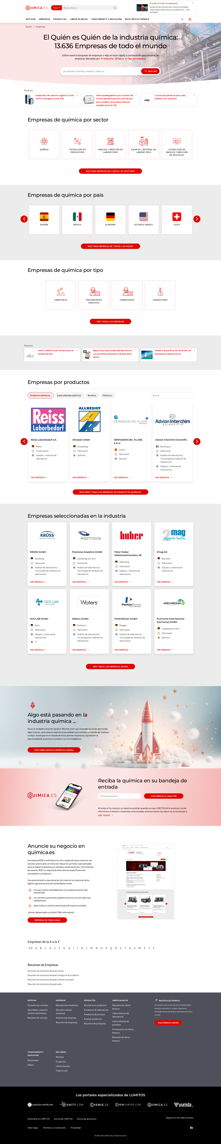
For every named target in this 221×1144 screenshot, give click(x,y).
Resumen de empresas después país (45, 984)
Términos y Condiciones (54, 1127)
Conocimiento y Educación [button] (106, 19)
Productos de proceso (94, 1014)
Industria (108, 58)
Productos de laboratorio (96, 1009)
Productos (61, 1061)
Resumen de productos (95, 1023)
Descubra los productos (95, 1005)
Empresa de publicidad (47, 920)
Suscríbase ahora (168, 1022)
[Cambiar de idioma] (190, 19)
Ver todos (106, 815)
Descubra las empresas (67, 1005)
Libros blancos (63, 1066)
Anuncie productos (93, 1018)
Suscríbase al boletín (163, 796)
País (120, 58)
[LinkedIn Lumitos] (191, 1127)
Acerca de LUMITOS (63, 1118)
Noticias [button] (31, 19)
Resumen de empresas (66, 1022)
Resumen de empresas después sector (46, 970)
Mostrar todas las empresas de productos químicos (110, 492)
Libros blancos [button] (79, 19)
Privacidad (76, 1127)
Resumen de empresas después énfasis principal (51, 979)
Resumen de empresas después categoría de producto (53, 975)
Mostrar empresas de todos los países (110, 246)
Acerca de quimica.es (87, 1118)
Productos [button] (60, 19)
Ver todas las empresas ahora (110, 666)
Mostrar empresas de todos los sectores (110, 171)
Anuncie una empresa (66, 1017)
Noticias (60, 1056)
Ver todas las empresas (110, 321)
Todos (55, 7)
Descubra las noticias (38, 1005)
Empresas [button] (44, 19)
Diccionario (33, 1060)
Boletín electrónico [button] (137, 19)
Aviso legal (33, 1127)
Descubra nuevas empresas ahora (54, 750)
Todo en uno (62, 1070)
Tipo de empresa (136, 58)
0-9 (30, 948)
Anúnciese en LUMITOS (39, 1118)
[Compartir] (182, 19)
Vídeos (31, 1064)
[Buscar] (115, 8)
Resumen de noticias (37, 1017)
